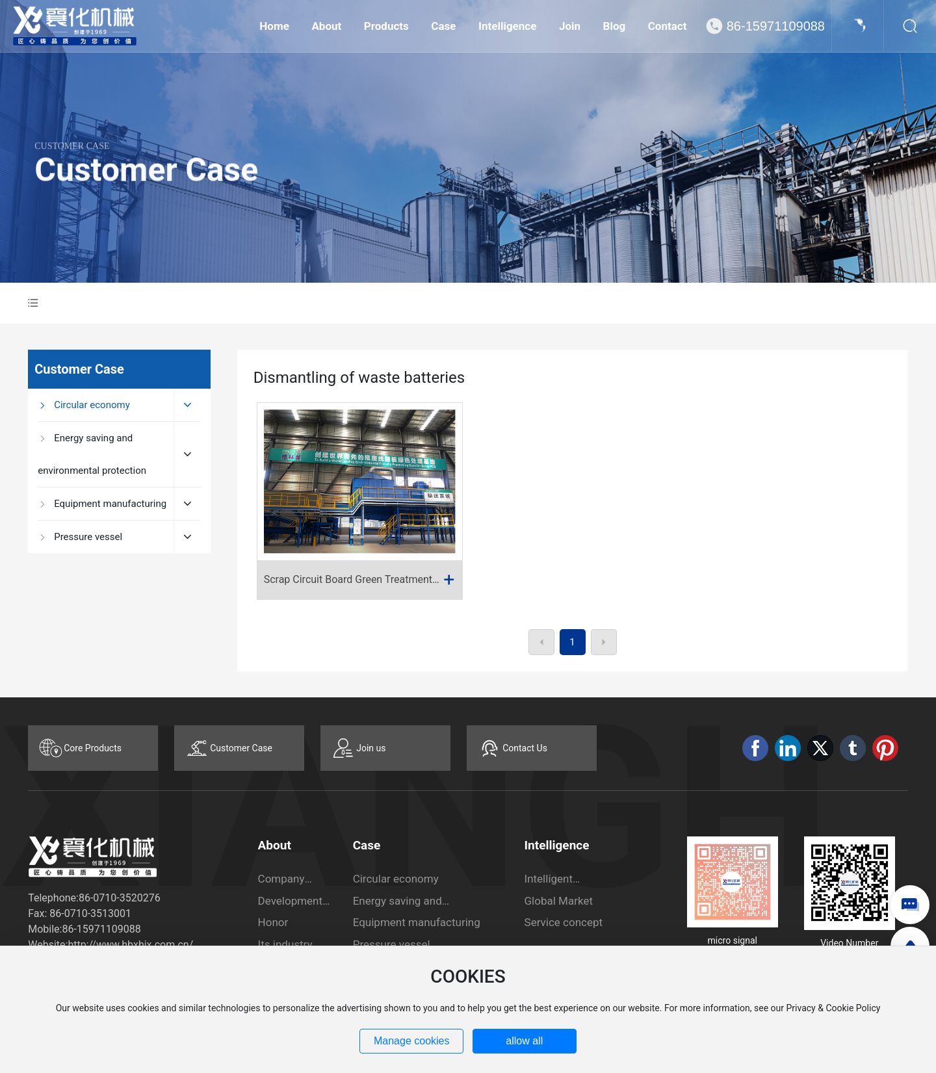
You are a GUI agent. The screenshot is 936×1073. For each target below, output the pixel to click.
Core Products (93, 748)
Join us (370, 748)
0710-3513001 (97, 913)
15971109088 (109, 929)
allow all (524, 1040)
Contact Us (524, 748)
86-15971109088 (776, 26)
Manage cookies (412, 1040)
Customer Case (146, 191)
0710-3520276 (126, 898)
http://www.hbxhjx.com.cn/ (130, 944)
